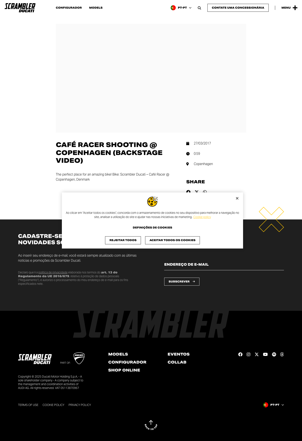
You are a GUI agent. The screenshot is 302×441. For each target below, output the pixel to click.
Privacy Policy (80, 405)
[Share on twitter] (197, 192)
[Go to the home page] (20, 7)
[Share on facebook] (188, 192)
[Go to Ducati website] (79, 358)
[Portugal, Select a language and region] (181, 7)
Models (96, 8)
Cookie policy (202, 217)
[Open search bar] (199, 7)
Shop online (124, 370)
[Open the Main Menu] (289, 7)
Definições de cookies (152, 228)
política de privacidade (53, 272)
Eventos (179, 354)
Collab (177, 362)
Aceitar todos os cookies (172, 240)
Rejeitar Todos (123, 240)
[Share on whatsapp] (205, 192)
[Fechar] (237, 198)
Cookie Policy (53, 405)
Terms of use (28, 405)
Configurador (69, 8)
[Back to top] (151, 425)
